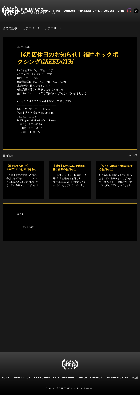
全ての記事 (10, 28)
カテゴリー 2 (53, 28)
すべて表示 (132, 155)
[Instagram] (129, 10)
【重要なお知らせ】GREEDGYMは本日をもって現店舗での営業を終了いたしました (23, 167)
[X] (136, 10)
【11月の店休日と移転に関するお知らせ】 (116, 167)
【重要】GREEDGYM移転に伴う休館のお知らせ (69, 167)
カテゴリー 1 (31, 28)
